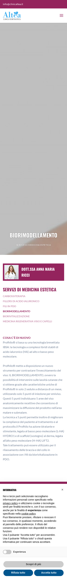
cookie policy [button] (28, 513)
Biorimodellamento (16, 311)
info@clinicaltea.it (13, 4)
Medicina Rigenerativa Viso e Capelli (27, 321)
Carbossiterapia (14, 296)
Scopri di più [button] (33, 564)
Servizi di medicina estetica (33, 245)
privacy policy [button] (10, 503)
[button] (62, 489)
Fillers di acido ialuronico (21, 301)
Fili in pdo (9, 306)
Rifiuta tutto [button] (18, 572)
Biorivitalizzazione (16, 316)
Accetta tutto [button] (48, 572)
